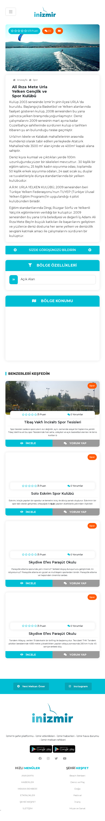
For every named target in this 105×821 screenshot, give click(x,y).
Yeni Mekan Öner (31, 686)
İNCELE (29, 443)
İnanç (77, 801)
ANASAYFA (28, 775)
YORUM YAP (76, 443)
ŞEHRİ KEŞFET (28, 801)
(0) (48, 30)
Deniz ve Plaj (77, 782)
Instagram (78, 686)
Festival (78, 795)
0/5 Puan (24, 30)
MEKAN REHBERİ (27, 788)
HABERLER (27, 782)
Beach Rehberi (77, 775)
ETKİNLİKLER (27, 795)
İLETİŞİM (27, 808)
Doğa (77, 788)
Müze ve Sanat (78, 808)
